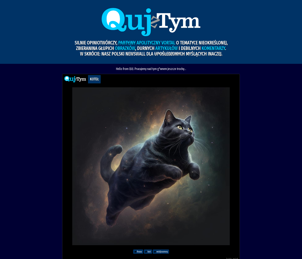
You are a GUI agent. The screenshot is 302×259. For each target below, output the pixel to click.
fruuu (138, 251)
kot (148, 251)
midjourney (161, 251)
